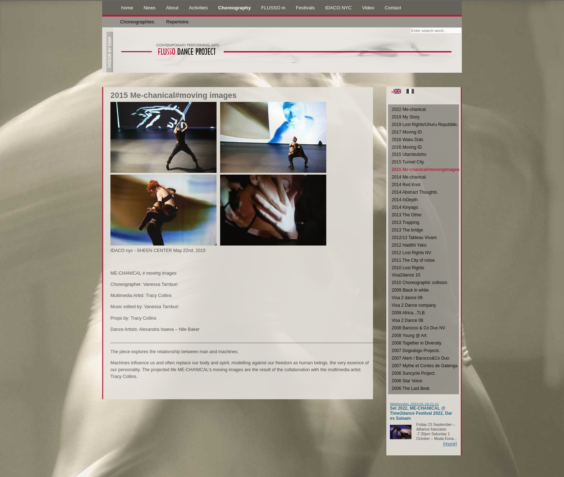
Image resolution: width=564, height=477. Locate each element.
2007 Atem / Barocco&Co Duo (420, 358)
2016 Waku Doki (407, 139)
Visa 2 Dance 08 (407, 320)
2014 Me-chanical (409, 177)
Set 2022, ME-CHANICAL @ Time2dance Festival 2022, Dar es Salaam (421, 413)
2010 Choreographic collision (419, 282)
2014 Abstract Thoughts (414, 192)
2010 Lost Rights (408, 267)
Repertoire (177, 21)
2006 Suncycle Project (413, 373)
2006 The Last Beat (410, 388)
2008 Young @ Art (409, 335)
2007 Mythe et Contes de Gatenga (425, 365)
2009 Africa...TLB (408, 312)
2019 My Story (405, 117)
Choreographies (137, 21)
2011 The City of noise (413, 260)
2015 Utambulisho (409, 154)
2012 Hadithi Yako (409, 245)
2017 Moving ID (407, 132)
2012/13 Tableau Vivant (414, 237)
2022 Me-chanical (409, 109)
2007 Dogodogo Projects (415, 350)
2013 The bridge (407, 230)
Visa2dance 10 (406, 275)
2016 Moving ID (407, 147)
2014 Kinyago (405, 207)
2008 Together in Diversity (416, 343)
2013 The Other (407, 214)
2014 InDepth (405, 199)
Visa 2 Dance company (414, 305)
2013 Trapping (405, 222)
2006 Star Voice (407, 380)
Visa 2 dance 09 (407, 297)
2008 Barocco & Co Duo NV (418, 327)
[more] (450, 443)
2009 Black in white (410, 290)
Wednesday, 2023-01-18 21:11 (414, 404)
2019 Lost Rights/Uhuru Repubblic (424, 124)
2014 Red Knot (406, 184)
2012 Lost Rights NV (411, 252)
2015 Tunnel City (408, 162)
